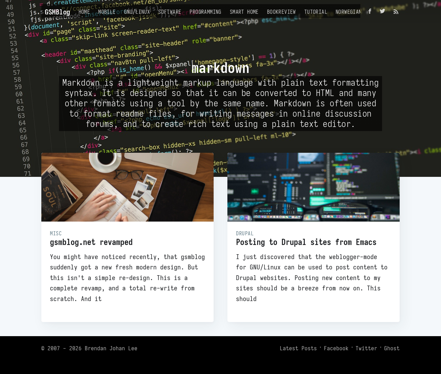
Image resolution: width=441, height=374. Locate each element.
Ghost (392, 348)
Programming (205, 11)
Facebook (336, 348)
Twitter (366, 348)
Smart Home (244, 11)
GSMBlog (57, 12)
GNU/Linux (137, 11)
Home (84, 11)
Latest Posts (298, 348)
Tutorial (315, 11)
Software (169, 11)
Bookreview (281, 11)
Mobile (106, 11)
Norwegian (349, 11)
